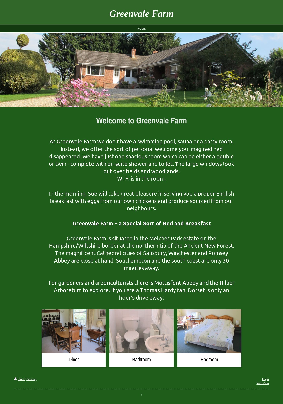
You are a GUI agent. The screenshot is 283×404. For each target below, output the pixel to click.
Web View (262, 383)
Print (19, 379)
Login (265, 379)
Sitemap (31, 379)
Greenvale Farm (141, 13)
